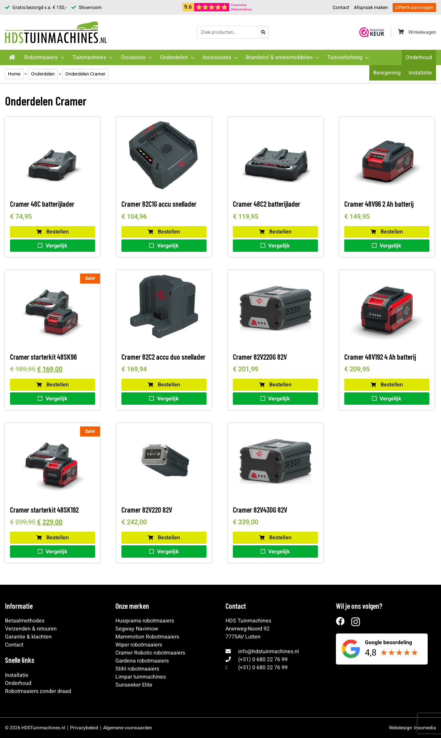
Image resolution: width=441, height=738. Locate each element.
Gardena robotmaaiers (142, 661)
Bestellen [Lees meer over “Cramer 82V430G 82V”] (275, 538)
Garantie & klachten (28, 637)
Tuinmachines (89, 57)
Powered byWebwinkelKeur (241, 7)
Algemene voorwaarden (127, 727)
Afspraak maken (371, 7)
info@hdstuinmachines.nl (268, 652)
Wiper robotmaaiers (138, 645)
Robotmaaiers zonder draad (38, 691)
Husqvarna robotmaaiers (144, 621)
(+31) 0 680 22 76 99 (263, 660)
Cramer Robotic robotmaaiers (150, 653)
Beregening (387, 73)
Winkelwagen (417, 32)
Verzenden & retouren (31, 629)
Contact (341, 7)
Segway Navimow (136, 629)
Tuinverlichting (344, 57)
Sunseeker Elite (133, 685)
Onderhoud (419, 57)
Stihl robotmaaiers (137, 669)
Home (14, 73)
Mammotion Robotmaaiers (147, 637)
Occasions (133, 57)
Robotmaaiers (41, 57)
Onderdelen (174, 57)
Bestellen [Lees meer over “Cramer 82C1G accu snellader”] (164, 232)
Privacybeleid (84, 727)
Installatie (420, 73)
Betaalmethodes (24, 621)
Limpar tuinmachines (140, 677)
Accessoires (216, 57)
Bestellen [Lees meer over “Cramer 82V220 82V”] (164, 538)
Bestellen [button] (52, 232)
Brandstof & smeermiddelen (279, 57)
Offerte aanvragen (414, 7)
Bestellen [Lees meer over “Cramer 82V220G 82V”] (275, 385)
